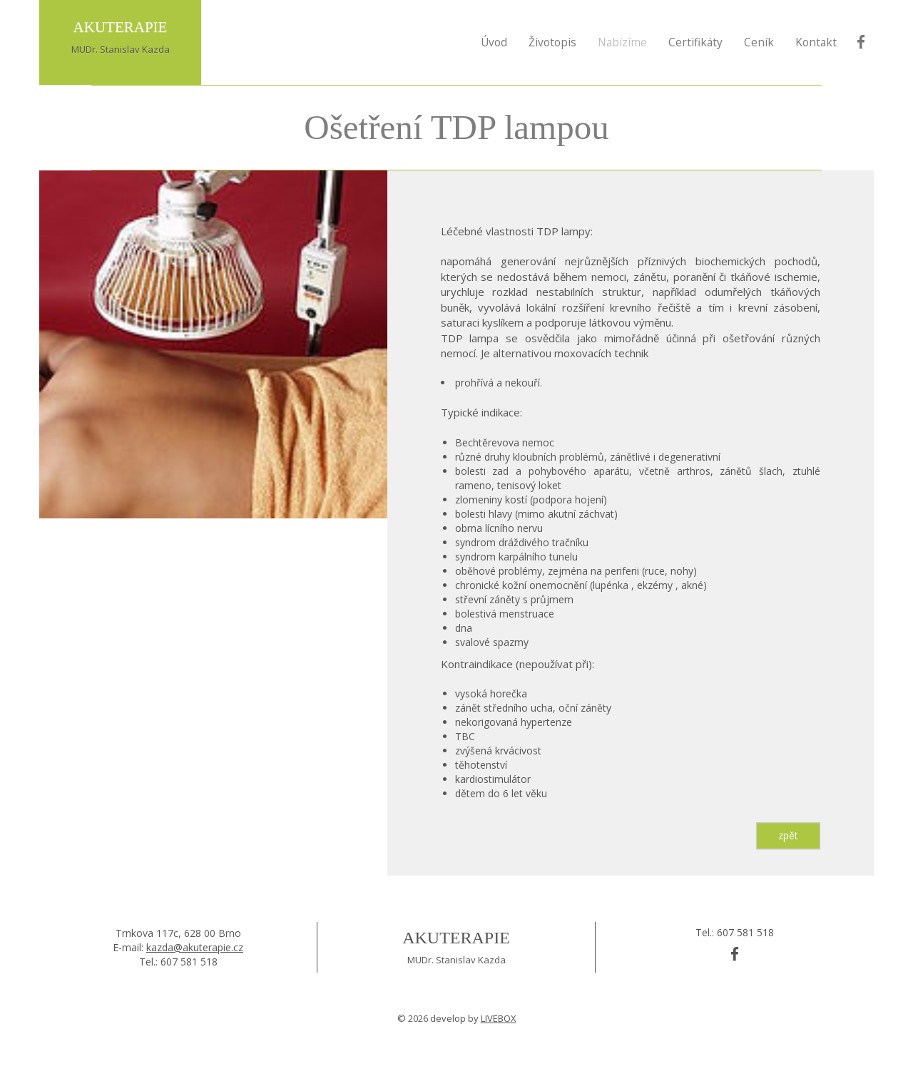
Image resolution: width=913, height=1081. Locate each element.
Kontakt (816, 42)
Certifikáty (695, 42)
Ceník (759, 42)
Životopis (552, 42)
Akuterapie (456, 937)
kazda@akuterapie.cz (194, 947)
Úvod (494, 42)
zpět (788, 835)
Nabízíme (622, 42)
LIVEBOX (498, 1018)
